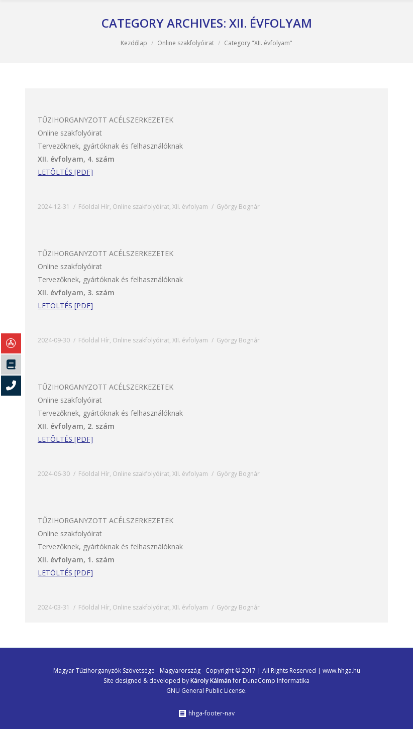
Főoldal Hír (94, 206)
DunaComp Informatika (276, 680)
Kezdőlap (134, 43)
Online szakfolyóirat (185, 43)
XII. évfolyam (190, 206)
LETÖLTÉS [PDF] (65, 172)
